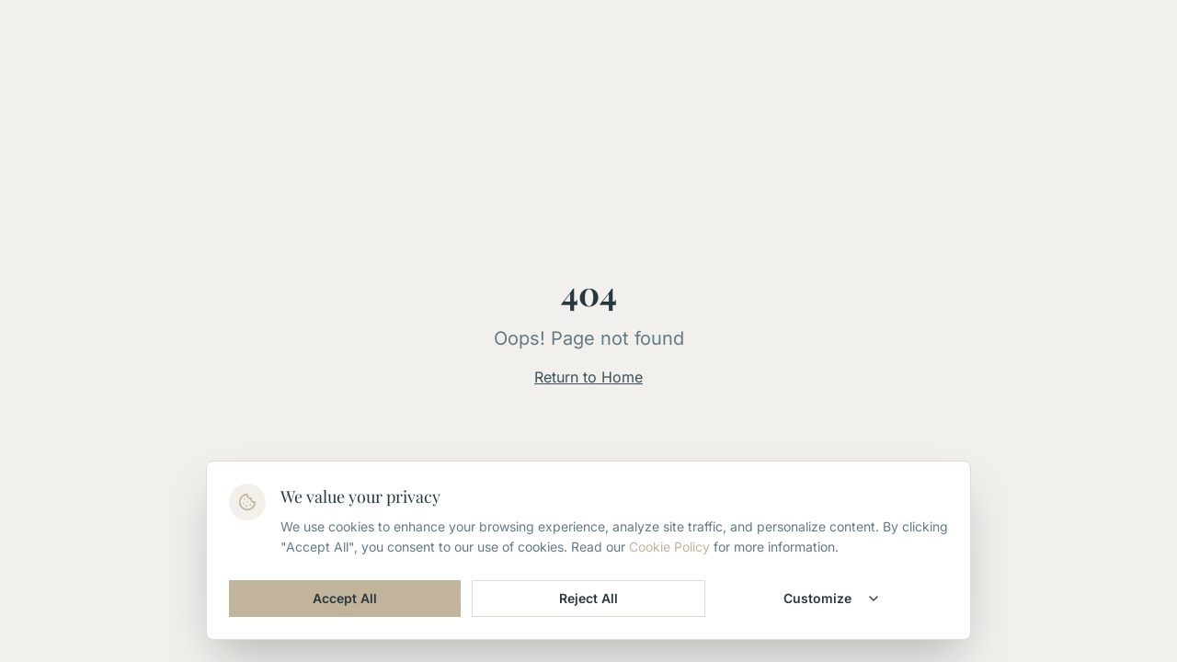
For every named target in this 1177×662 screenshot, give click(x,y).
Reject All (588, 598)
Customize (832, 598)
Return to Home (588, 377)
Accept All (345, 598)
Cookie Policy (669, 546)
